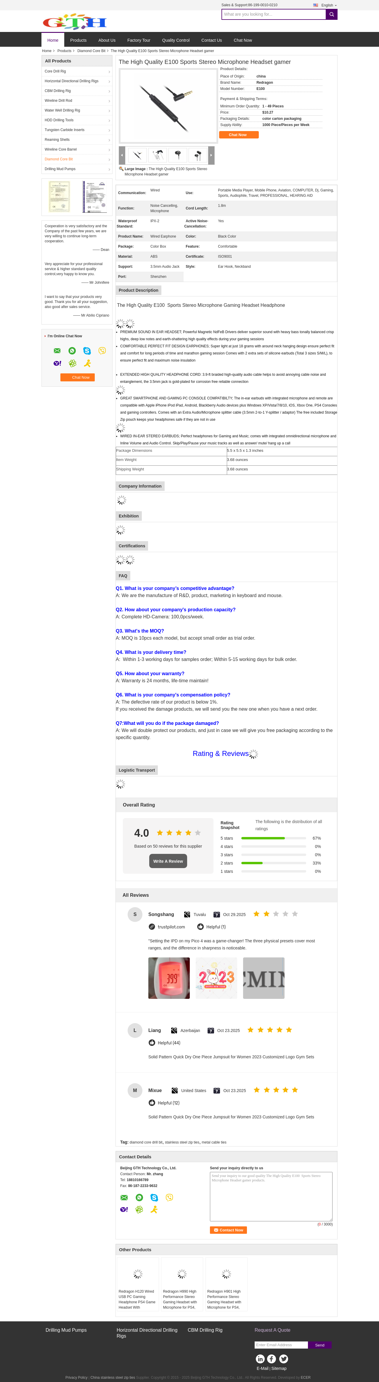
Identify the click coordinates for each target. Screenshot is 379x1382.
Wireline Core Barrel (61, 149)
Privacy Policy (76, 1377)
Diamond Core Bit (91, 51)
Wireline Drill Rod (58, 101)
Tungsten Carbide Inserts (64, 130)
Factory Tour (138, 40)
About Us (107, 40)
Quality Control (176, 40)
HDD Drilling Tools (59, 120)
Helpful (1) (216, 927)
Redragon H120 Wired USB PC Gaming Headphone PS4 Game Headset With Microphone (137, 1302)
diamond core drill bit (146, 1142)
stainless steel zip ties (182, 1142)
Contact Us (211, 40)
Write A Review (168, 861)
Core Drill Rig (55, 71)
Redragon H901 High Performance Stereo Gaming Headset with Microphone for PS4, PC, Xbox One (224, 1302)
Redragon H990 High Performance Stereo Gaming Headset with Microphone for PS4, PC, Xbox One (180, 1302)
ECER (306, 1377)
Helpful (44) (169, 1043)
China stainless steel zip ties (112, 1377)
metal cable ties (214, 1142)
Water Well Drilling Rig (62, 110)
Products (78, 40)
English (330, 5)
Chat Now (243, 40)
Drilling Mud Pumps (60, 169)
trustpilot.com (171, 927)
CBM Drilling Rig (58, 91)
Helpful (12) (168, 1103)
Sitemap (278, 1368)
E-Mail (263, 1368)
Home (52, 40)
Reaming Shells (57, 140)
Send (319, 1345)
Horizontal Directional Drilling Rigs (71, 81)
